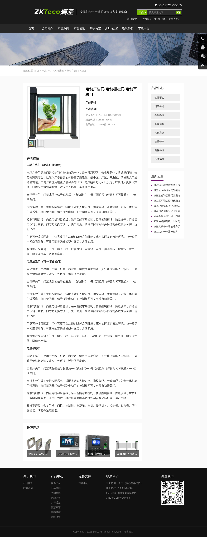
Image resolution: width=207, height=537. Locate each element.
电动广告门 (73, 70)
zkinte (96, 531)
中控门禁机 (160, 18)
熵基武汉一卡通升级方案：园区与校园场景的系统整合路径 (165, 231)
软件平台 (159, 97)
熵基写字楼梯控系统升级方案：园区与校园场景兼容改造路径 (165, 185)
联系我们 (127, 28)
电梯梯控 (159, 150)
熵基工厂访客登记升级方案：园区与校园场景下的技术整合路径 (165, 200)
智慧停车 (159, 141)
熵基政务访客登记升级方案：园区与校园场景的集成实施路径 (165, 195)
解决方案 (95, 28)
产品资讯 (79, 28)
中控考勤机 (146, 18)
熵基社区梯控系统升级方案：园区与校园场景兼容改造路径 (165, 190)
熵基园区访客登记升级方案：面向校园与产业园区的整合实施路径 (165, 211)
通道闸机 (174, 18)
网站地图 (128, 531)
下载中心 (143, 28)
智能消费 (159, 159)
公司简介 (47, 28)
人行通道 (59, 70)
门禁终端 (159, 106)
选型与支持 (111, 28)
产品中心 (46, 70)
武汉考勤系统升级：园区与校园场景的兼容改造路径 (165, 216)
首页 (31, 28)
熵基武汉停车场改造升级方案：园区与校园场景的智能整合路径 (165, 226)
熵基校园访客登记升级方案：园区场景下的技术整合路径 (165, 205)
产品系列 (63, 28)
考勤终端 (159, 115)
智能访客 (159, 124)
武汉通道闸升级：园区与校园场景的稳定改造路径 (165, 221)
